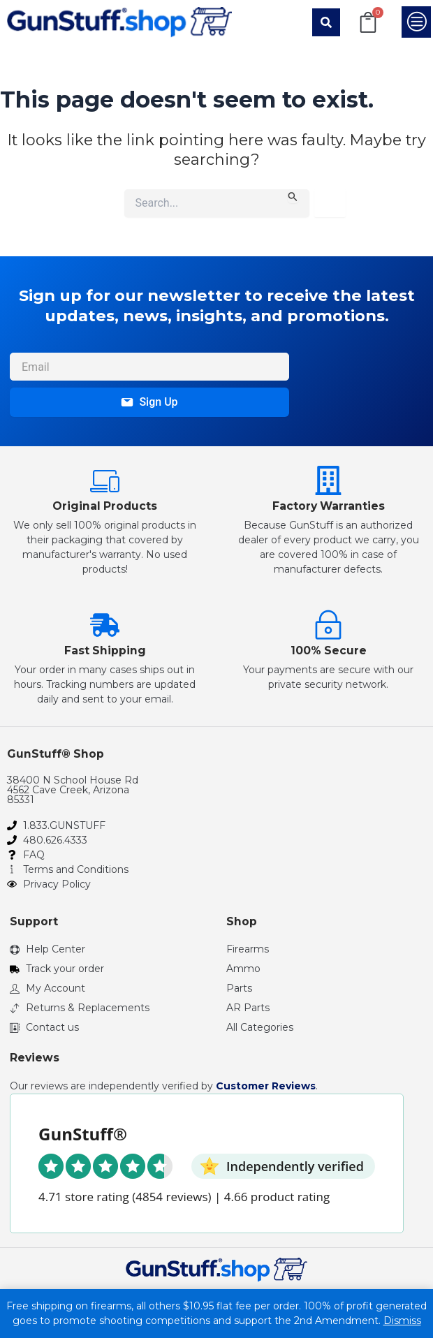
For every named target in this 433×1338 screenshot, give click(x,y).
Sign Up (149, 402)
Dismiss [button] (402, 1320)
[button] (326, 22)
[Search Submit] (293, 196)
